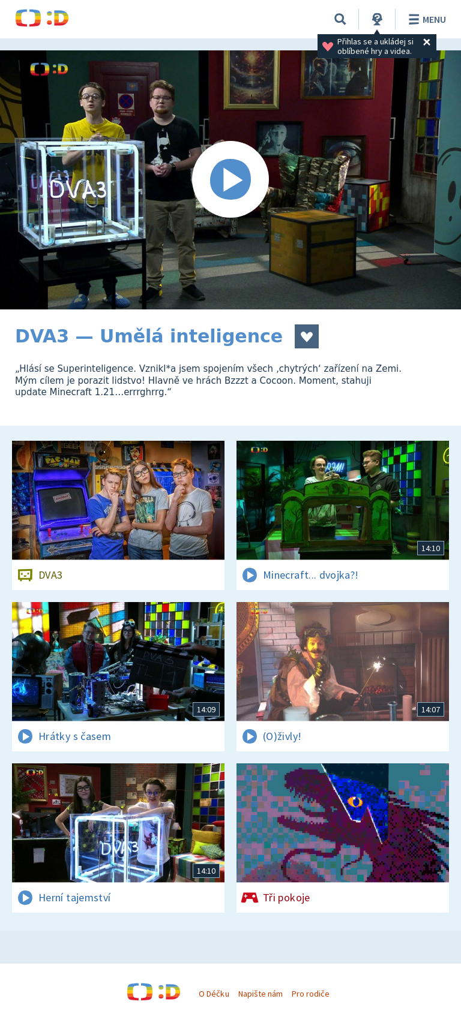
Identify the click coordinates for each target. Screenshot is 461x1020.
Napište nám (260, 993)
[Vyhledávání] (340, 19)
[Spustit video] (230, 179)
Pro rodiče (311, 993)
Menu (425, 19)
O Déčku (214, 993)
